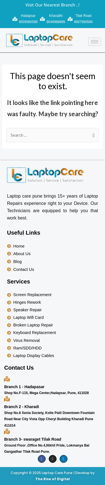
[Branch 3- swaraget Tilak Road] (7, 431)
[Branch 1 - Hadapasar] (7, 378)
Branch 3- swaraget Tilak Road (32, 439)
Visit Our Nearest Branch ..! (52, 5)
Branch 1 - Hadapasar (24, 387)
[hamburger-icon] (94, 42)
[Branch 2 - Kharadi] (7, 398)
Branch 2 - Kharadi (21, 406)
